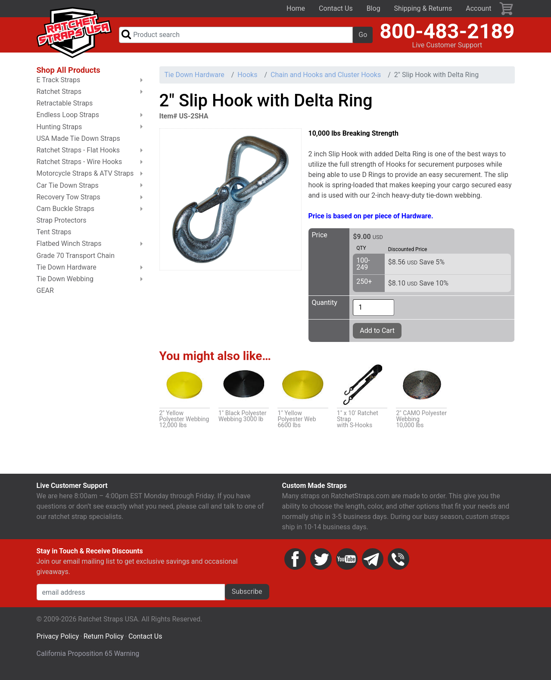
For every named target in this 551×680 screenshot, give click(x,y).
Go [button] (362, 38)
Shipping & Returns (423, 8)
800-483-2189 (447, 34)
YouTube (347, 566)
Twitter (321, 566)
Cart (506, 8)
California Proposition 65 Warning (88, 661)
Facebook (295, 566)
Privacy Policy (58, 644)
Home (295, 8)
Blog (373, 8)
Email (373, 566)
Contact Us (336, 8)
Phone (398, 566)
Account (478, 8)
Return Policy (104, 644)
